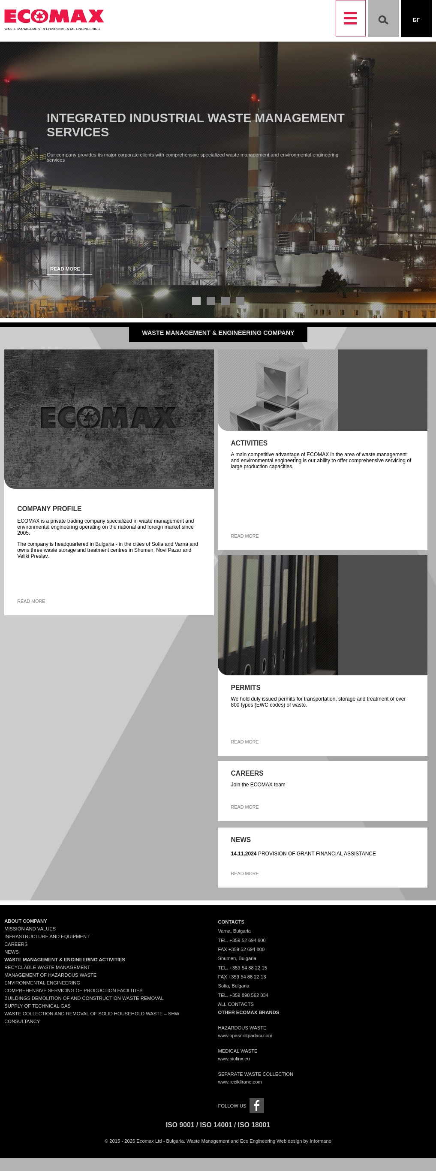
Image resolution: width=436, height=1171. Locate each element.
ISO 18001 (254, 1125)
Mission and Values (30, 928)
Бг (416, 20)
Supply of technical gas (37, 1005)
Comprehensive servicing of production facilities (73, 990)
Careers (15, 944)
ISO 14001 (216, 1125)
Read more (65, 268)
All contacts (236, 1004)
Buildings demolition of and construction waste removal (84, 998)
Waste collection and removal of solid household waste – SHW (91, 1013)
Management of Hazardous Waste (50, 975)
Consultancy (22, 1021)
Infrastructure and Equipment (47, 936)
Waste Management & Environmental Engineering (54, 27)
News (11, 951)
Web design (289, 1141)
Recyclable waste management (47, 967)
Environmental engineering (42, 982)
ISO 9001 (180, 1125)
